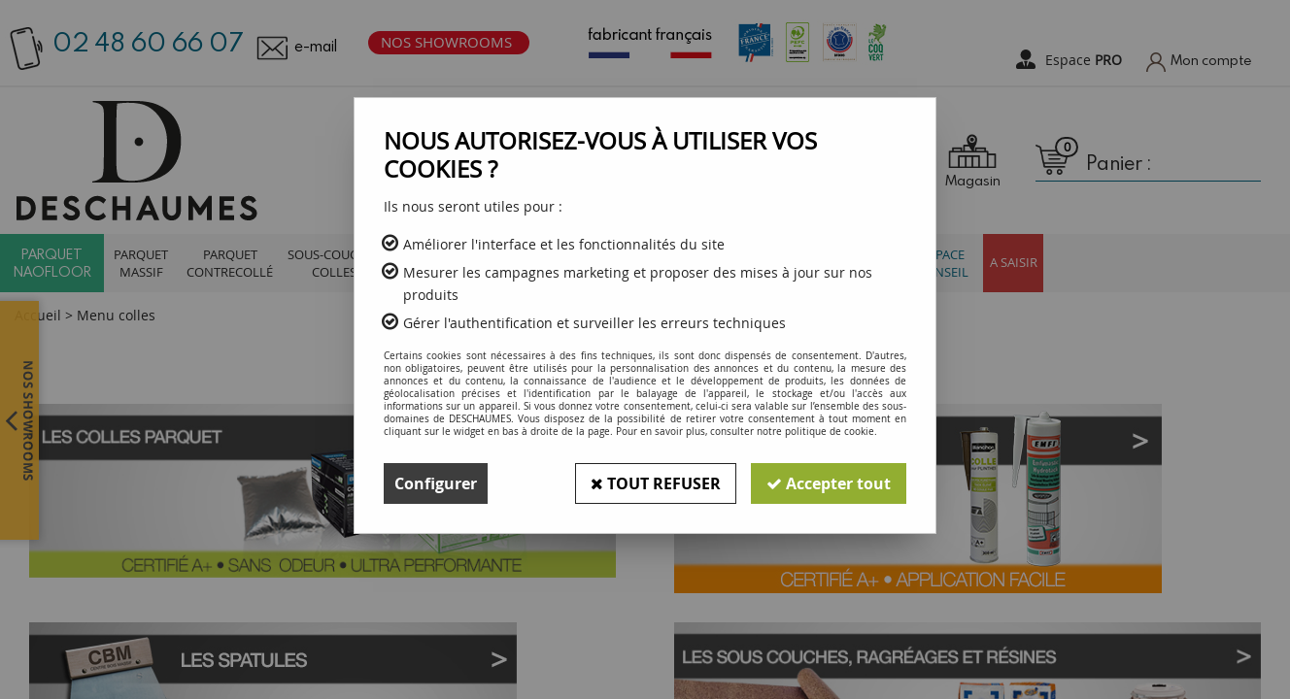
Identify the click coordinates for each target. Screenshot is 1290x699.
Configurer (435, 483)
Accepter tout (828, 483)
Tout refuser (656, 483)
